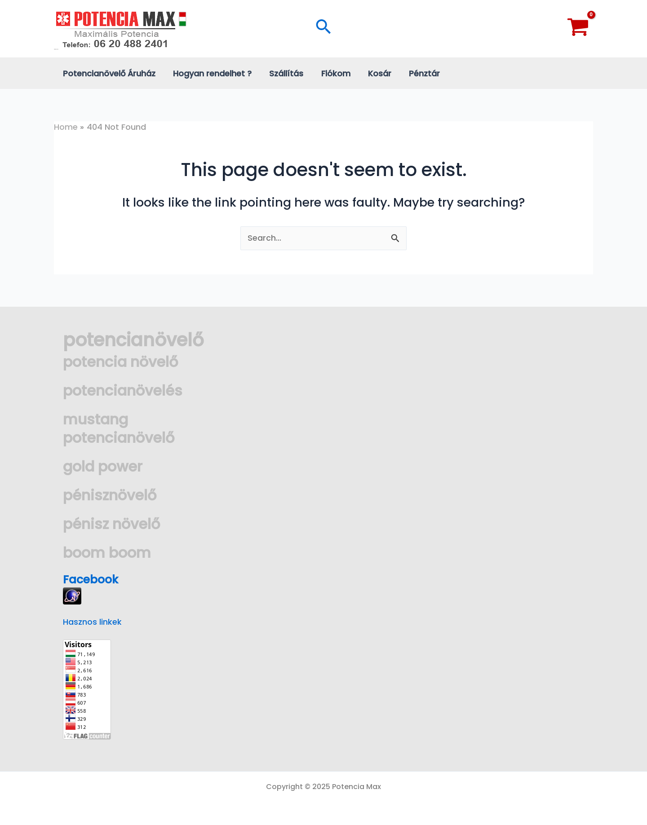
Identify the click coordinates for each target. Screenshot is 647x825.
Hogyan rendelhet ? (210, 73)
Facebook (92, 579)
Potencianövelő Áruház (108, 73)
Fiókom (330, 73)
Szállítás (283, 73)
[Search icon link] (323, 28)
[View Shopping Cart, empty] (578, 28)
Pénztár (416, 73)
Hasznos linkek (92, 621)
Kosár (373, 73)
